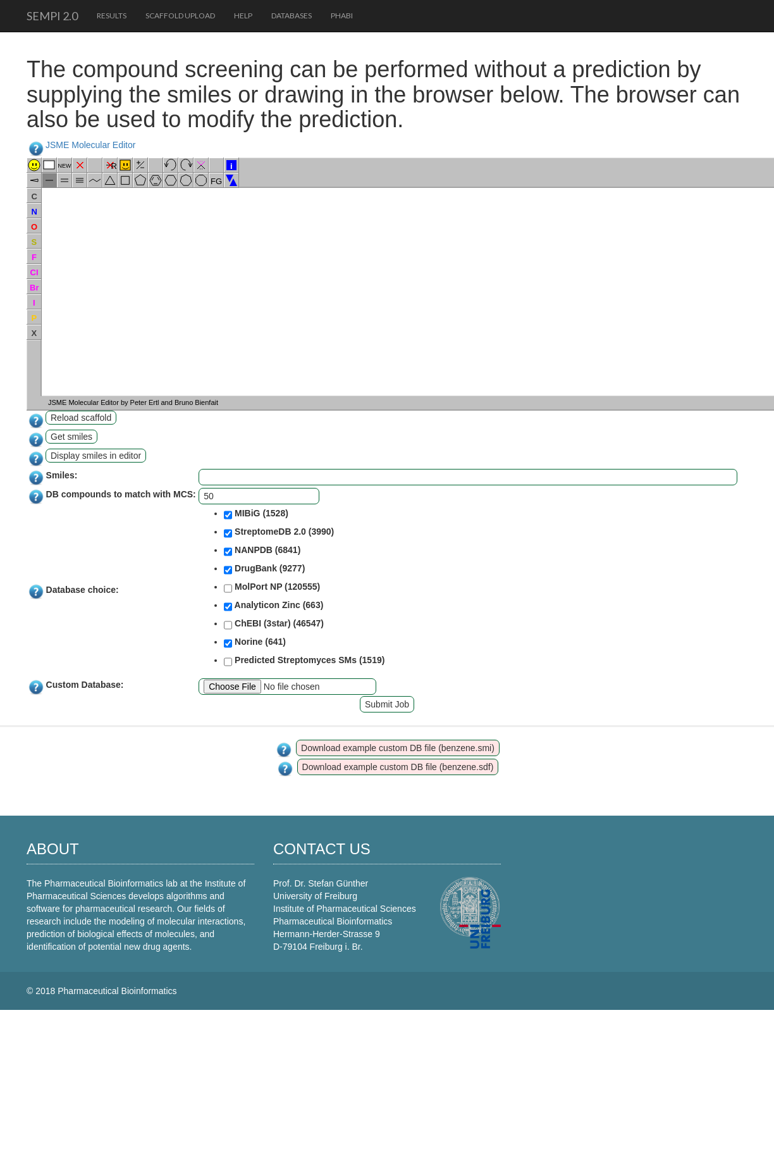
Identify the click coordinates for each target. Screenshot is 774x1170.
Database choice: (82, 590)
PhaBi (342, 15)
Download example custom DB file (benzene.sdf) (398, 767)
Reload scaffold (81, 418)
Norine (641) (255, 643)
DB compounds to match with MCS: (121, 494)
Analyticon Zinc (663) (273, 606)
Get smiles (71, 437)
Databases (291, 15)
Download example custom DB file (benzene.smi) (397, 748)
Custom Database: (85, 685)
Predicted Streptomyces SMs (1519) (304, 661)
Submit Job (387, 704)
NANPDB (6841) (262, 551)
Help (243, 15)
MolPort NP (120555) (272, 588)
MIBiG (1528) (256, 514)
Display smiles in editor (96, 456)
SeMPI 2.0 (52, 16)
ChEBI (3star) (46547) (274, 624)
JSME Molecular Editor (90, 145)
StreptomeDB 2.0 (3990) (279, 532)
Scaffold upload (180, 15)
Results (111, 15)
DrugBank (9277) (264, 569)
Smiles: (62, 475)
